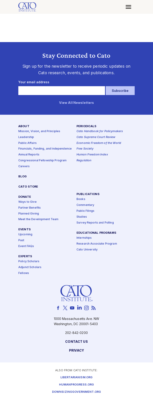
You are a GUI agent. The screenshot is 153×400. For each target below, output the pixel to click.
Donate (24, 196)
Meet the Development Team (38, 219)
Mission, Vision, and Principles (39, 131)
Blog (22, 176)
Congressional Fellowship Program (42, 160)
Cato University (87, 249)
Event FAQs (26, 246)
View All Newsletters (76, 103)
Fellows (23, 273)
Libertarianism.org (76, 377)
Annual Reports (28, 154)
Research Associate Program (96, 243)
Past (21, 240)
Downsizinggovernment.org (76, 391)
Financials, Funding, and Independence (45, 149)
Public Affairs (27, 143)
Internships (84, 237)
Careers (24, 166)
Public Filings (85, 211)
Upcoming (25, 234)
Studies (81, 216)
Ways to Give (27, 201)
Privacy (76, 350)
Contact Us (76, 342)
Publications (88, 194)
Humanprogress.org (76, 384)
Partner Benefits (29, 207)
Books (80, 199)
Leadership (26, 137)
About (23, 126)
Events (24, 229)
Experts (25, 256)
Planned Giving (28, 213)
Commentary (85, 205)
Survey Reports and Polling (95, 222)
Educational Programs (96, 232)
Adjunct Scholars (29, 267)
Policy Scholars (28, 261)
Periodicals (86, 126)
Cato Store (28, 186)
